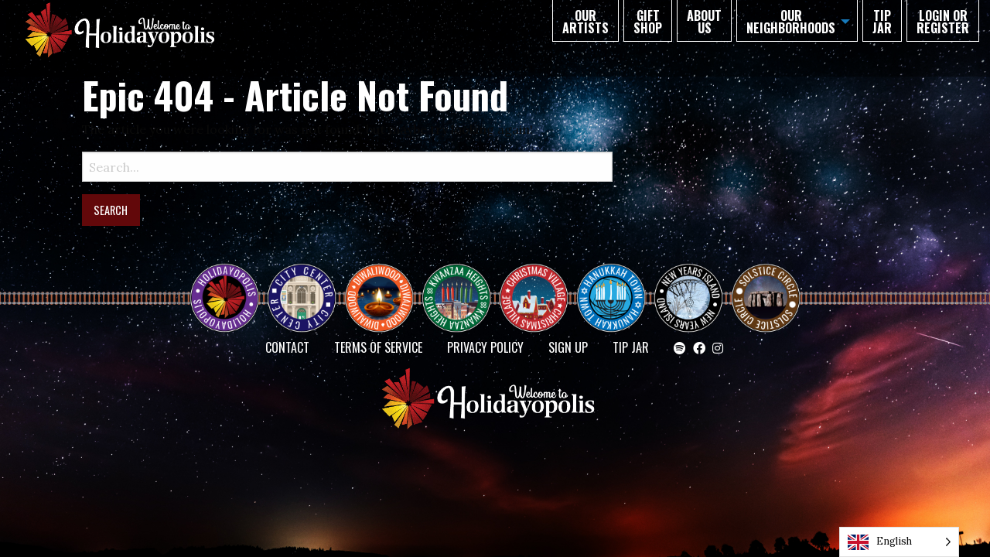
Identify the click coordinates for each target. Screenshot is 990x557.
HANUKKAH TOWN (617, 284)
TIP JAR (882, 21)
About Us (704, 21)
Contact (287, 347)
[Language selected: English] (899, 542)
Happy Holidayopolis (230, 284)
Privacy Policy (485, 347)
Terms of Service (378, 347)
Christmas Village (539, 284)
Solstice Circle (766, 284)
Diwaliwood (385, 277)
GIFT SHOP (647, 21)
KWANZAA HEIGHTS (462, 284)
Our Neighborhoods (790, 21)
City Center (300, 284)
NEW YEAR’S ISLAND (689, 290)
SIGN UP (568, 347)
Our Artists (585, 21)
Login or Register (943, 21)
